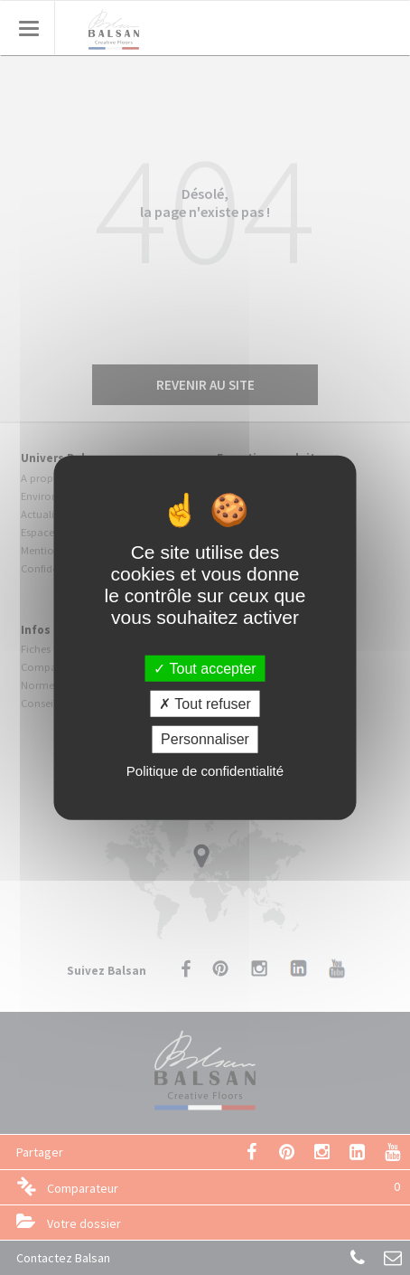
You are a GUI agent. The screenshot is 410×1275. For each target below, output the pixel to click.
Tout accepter (205, 668)
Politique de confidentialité (205, 770)
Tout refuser (205, 704)
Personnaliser (205, 739)
